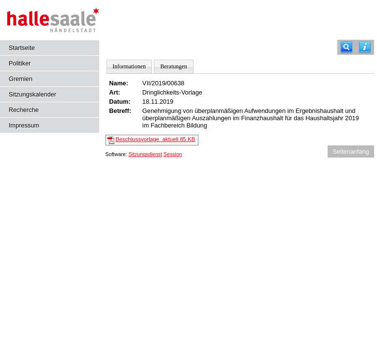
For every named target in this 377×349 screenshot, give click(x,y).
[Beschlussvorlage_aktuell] (111, 140)
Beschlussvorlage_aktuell (156, 139)
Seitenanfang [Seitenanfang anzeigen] (350, 151)
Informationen (129, 66)
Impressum (24, 125)
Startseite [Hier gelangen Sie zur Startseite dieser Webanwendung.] (22, 47)
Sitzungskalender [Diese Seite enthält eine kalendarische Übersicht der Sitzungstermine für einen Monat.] (32, 94)
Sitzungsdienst (145, 154)
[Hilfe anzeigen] (365, 47)
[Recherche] (346, 47)
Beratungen (173, 66)
